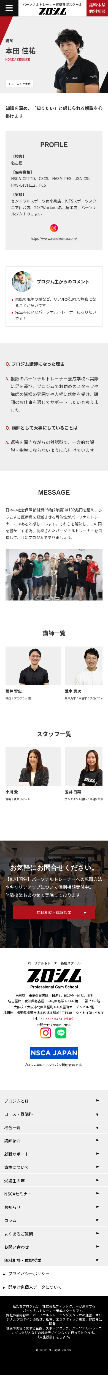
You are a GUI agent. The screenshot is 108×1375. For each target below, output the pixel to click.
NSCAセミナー (18, 1194)
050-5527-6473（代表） (57, 1018)
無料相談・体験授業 (22, 1260)
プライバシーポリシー (29, 1273)
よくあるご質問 (18, 1234)
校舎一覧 (12, 1127)
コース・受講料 (18, 1114)
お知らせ (12, 1207)
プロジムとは (16, 1101)
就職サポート (16, 1154)
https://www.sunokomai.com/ (54, 238)
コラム (10, 1220)
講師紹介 (12, 1140)
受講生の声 (14, 1180)
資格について (16, 1167)
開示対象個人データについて (35, 1287)
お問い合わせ (16, 1247)
